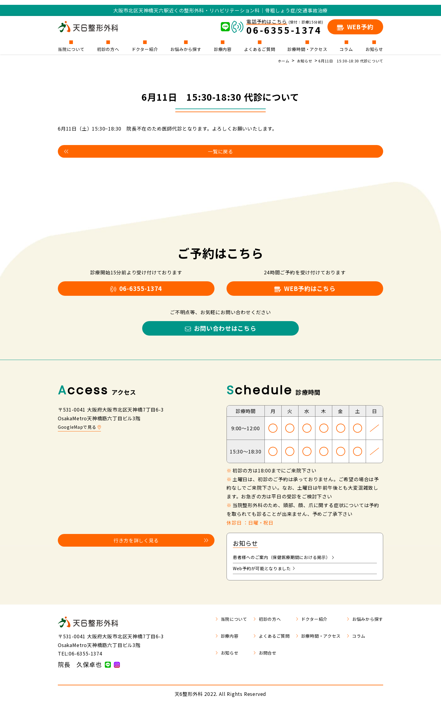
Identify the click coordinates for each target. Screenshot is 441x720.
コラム (346, 48)
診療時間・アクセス (307, 48)
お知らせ (374, 48)
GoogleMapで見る (81, 437)
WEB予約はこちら (305, 292)
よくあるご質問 (259, 48)
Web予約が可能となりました (268, 580)
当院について (71, 48)
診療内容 (223, 48)
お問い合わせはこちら (220, 336)
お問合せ (251, 665)
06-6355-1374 (136, 292)
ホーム (270, 61)
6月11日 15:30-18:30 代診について (345, 61)
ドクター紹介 (145, 48)
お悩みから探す (186, 48)
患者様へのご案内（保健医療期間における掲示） (290, 568)
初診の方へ (108, 48)
